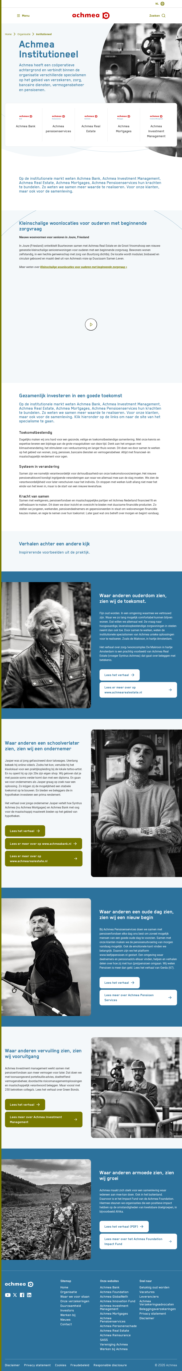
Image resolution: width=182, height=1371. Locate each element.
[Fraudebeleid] (80, 1365)
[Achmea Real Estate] (91, 122)
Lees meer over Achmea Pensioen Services (138, 997)
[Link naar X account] (15, 1295)
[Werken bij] (79, 1315)
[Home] (79, 1287)
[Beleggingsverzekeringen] (158, 1309)
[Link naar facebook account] (22, 1295)
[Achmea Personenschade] (119, 1326)
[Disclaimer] (158, 1318)
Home (8, 34)
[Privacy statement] (158, 1313)
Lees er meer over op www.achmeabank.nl (43, 844)
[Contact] (79, 1324)
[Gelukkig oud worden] (158, 1287)
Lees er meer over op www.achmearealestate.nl (138, 689)
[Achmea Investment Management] (156, 125)
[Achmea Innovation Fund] (119, 1301)
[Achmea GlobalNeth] (119, 1296)
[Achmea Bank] (25, 120)
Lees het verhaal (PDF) (124, 1226)
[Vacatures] (158, 1292)
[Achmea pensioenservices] (58, 122)
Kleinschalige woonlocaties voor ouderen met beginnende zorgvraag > (83, 267)
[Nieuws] (79, 1319)
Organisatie (24, 34)
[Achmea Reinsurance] (119, 1335)
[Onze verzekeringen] (79, 1301)
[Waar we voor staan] (79, 1296)
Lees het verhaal (120, 675)
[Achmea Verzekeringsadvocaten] (158, 1303)
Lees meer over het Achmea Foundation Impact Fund (138, 1241)
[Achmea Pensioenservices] (119, 1320)
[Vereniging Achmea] (119, 1344)
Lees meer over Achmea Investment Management (43, 1119)
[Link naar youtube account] (8, 1295)
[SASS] (119, 1339)
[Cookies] (60, 1365)
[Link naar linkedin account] (29, 1295)
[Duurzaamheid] (79, 1305)
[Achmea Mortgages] (123, 122)
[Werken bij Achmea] (119, 1349)
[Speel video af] (91, 325)
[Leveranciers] (158, 1296)
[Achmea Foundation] (119, 1292)
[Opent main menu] (23, 15)
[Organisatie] (79, 1292)
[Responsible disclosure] (110, 1365)
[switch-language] (160, 3)
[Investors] (79, 1310)
